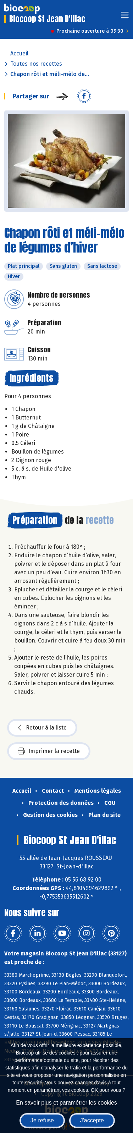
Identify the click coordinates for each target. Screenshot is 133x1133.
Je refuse (42, 1120)
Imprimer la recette (49, 751)
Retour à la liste (42, 727)
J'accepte (92, 1120)
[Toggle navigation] (125, 17)
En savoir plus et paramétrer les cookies (66, 1103)
